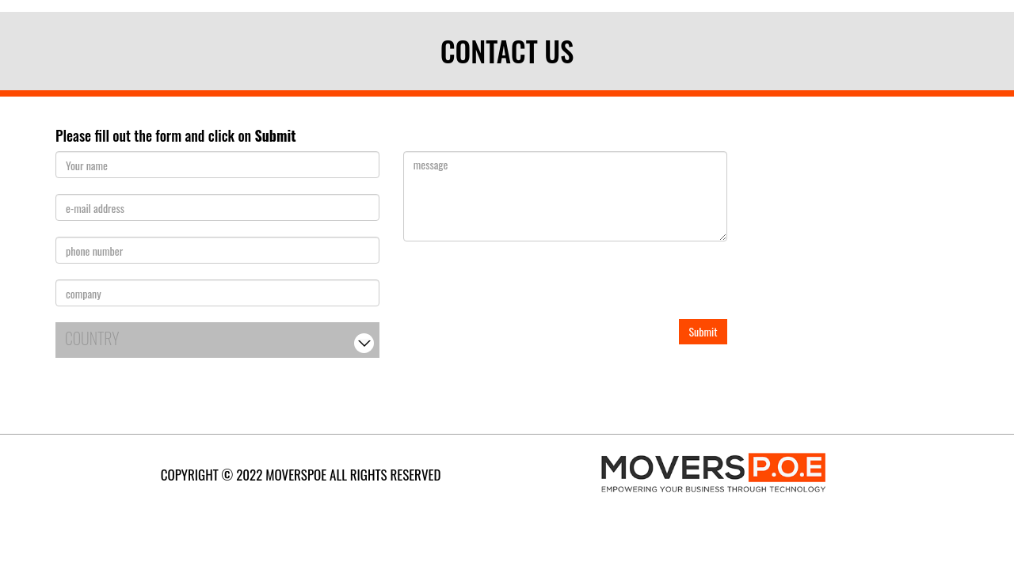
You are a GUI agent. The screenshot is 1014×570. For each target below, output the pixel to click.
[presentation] (523, 288)
